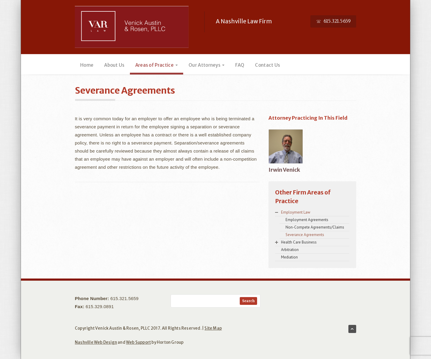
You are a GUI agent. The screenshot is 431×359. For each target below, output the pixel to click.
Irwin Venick (284, 169)
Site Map (213, 328)
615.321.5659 (124, 298)
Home (86, 65)
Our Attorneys (206, 65)
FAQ (239, 65)
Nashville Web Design (96, 342)
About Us (114, 65)
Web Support (138, 342)
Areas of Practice (156, 65)
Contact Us (267, 65)
